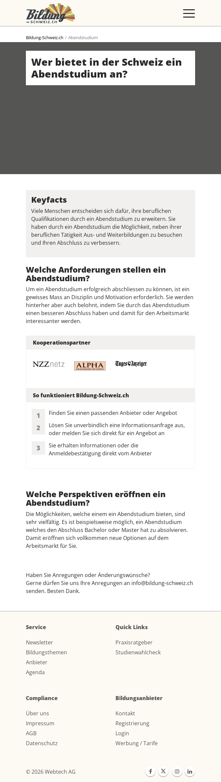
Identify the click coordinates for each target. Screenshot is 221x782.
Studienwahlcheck (138, 652)
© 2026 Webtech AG (51, 771)
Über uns (37, 713)
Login (122, 733)
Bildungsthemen (46, 652)
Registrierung (132, 723)
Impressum (40, 723)
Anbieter (36, 662)
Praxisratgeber (134, 642)
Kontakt (125, 713)
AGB (31, 733)
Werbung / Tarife (136, 743)
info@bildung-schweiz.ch (162, 583)
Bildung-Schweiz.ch (44, 37)
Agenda (35, 672)
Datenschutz (42, 743)
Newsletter (39, 642)
